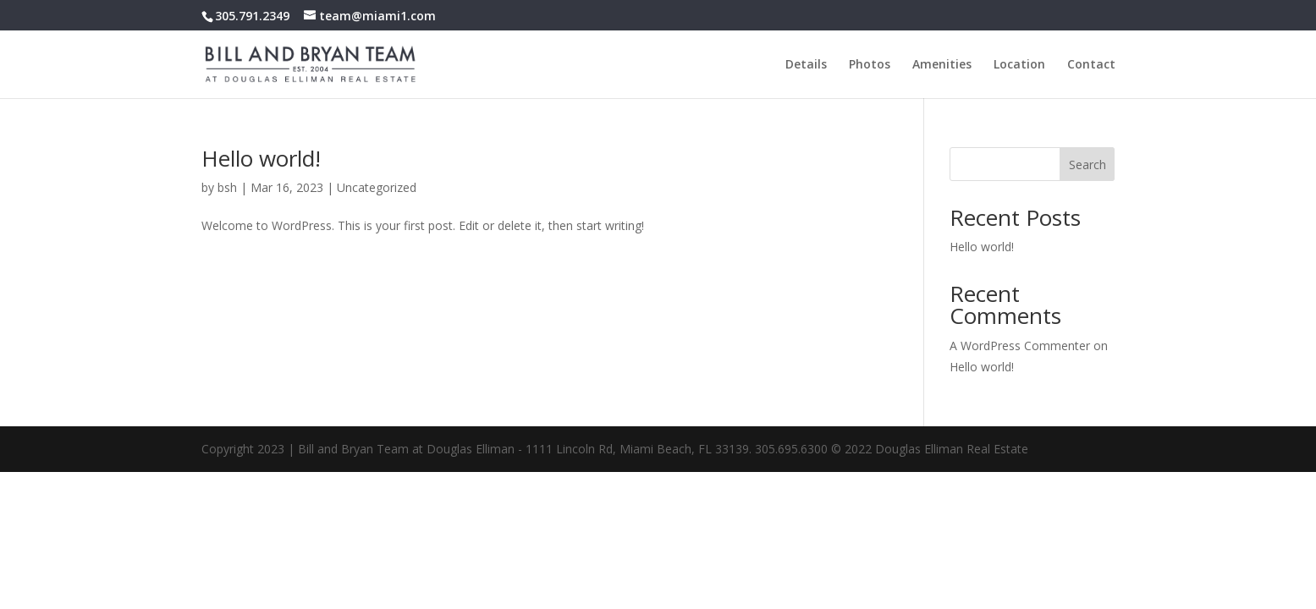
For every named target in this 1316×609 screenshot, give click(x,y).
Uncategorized (376, 187)
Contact (1091, 65)
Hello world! (261, 158)
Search (1087, 164)
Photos (869, 65)
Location (1019, 65)
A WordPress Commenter (1020, 345)
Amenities (942, 65)
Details (806, 65)
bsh (227, 187)
